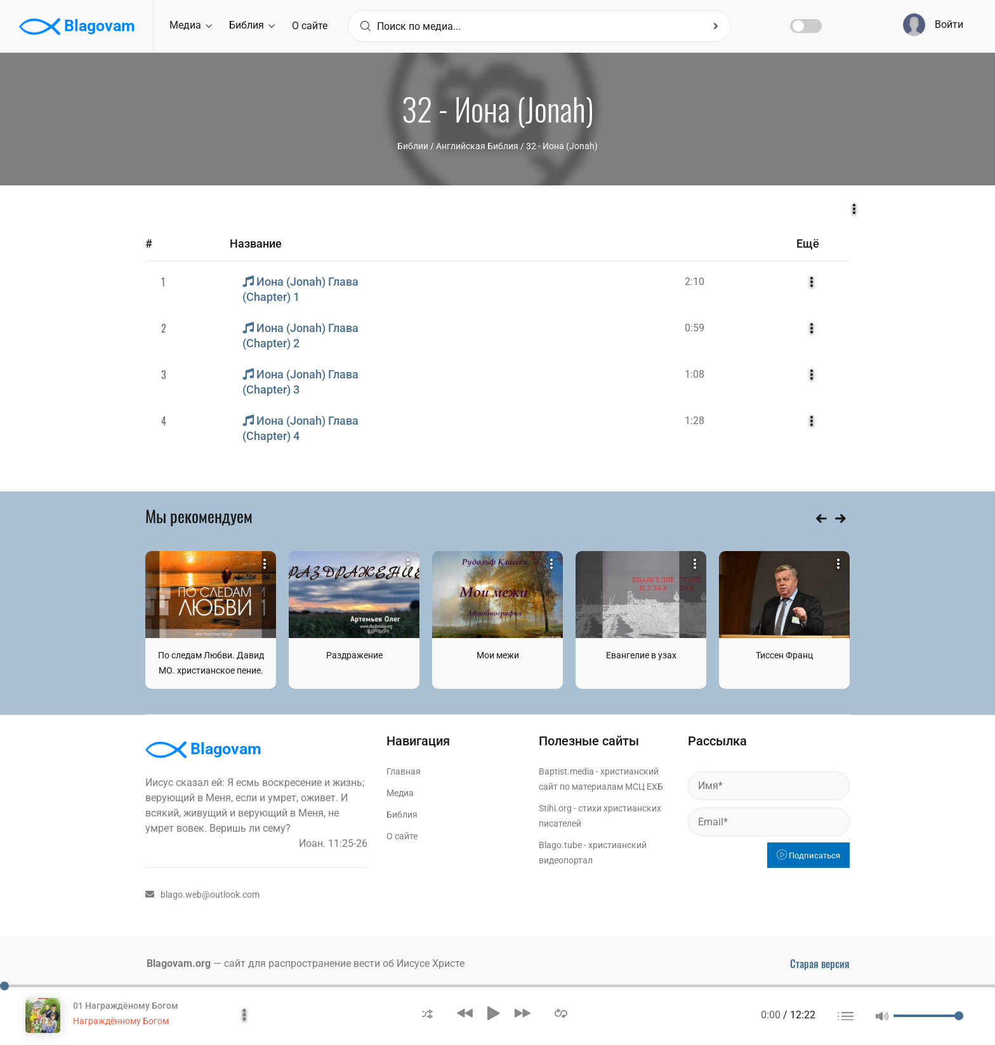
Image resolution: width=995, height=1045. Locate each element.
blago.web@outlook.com (202, 894)
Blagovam (77, 26)
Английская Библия (477, 146)
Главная (403, 771)
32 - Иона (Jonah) (562, 146)
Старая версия (820, 963)
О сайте (309, 26)
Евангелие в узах (641, 655)
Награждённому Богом (121, 1021)
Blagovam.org (179, 963)
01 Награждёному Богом (125, 1006)
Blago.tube (560, 845)
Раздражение (354, 655)
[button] (427, 1013)
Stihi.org (555, 808)
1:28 (694, 421)
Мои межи (498, 655)
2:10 (694, 282)
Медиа (190, 25)
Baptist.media (566, 771)
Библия (252, 25)
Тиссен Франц (784, 655)
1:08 (694, 374)
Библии (412, 146)
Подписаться (808, 855)
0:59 (694, 328)
